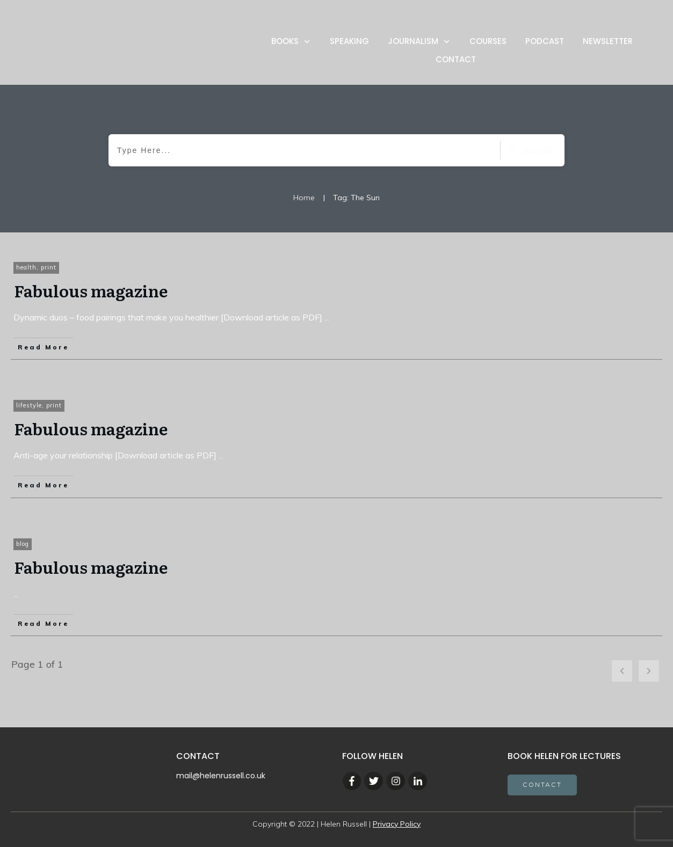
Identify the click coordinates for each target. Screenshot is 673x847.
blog (22, 543)
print (48, 267)
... (326, 317)
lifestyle (29, 405)
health (26, 267)
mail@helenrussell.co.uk (220, 775)
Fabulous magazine (91, 290)
